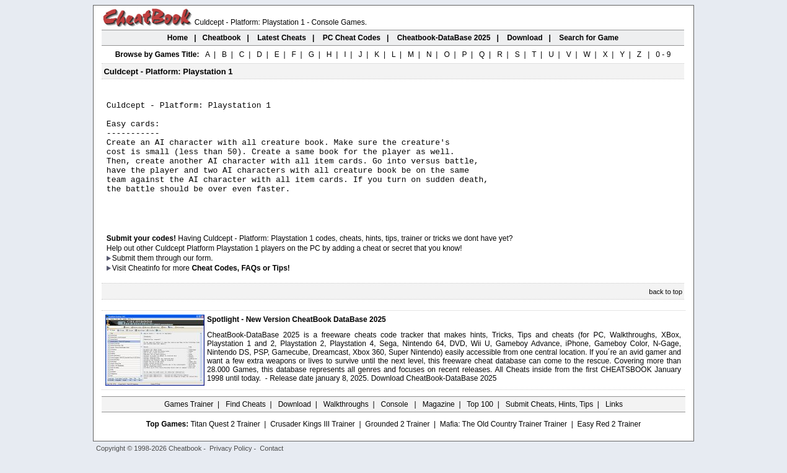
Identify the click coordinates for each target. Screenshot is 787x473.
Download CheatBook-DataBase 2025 (434, 400)
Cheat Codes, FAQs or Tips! (240, 290)
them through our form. (175, 280)
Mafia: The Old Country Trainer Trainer (503, 446)
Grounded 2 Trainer (397, 446)
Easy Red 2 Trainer (609, 446)
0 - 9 (663, 54)
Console (395, 426)
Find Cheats (246, 426)
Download (294, 426)
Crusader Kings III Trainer (312, 446)
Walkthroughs (346, 426)
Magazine (439, 426)
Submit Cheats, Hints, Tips (549, 426)
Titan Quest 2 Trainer (225, 446)
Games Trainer (188, 426)
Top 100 (480, 426)
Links (614, 426)
